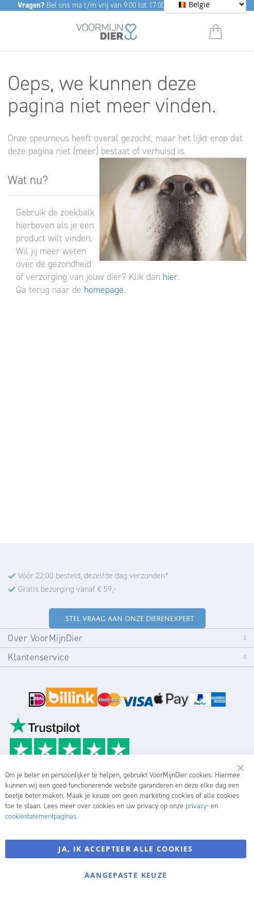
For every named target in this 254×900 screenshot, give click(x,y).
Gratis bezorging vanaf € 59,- (67, 589)
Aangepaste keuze (125, 875)
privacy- (197, 806)
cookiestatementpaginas (40, 816)
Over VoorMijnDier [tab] (45, 638)
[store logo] (106, 33)
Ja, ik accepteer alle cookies (125, 849)
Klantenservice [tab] (38, 657)
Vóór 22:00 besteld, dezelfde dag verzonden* (93, 575)
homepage (104, 290)
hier (170, 277)
